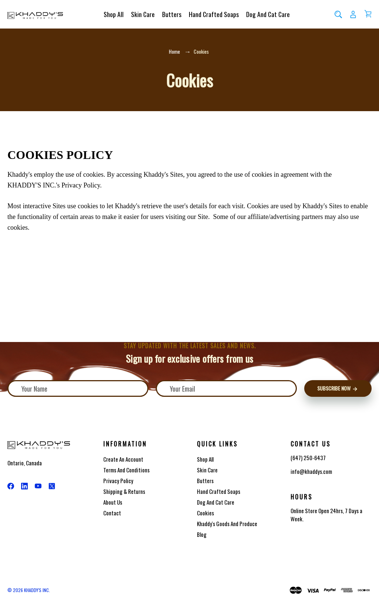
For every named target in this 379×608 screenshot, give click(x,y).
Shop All (114, 14)
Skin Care (143, 14)
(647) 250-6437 (308, 457)
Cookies (205, 513)
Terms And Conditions (126, 470)
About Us (112, 502)
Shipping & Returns (124, 491)
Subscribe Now (337, 388)
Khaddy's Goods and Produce (227, 523)
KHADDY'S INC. (37, 590)
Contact (112, 513)
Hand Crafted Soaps (214, 14)
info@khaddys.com (311, 472)
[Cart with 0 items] (368, 13)
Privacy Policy (118, 480)
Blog (202, 534)
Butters (171, 14)
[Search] (338, 14)
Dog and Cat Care (268, 14)
